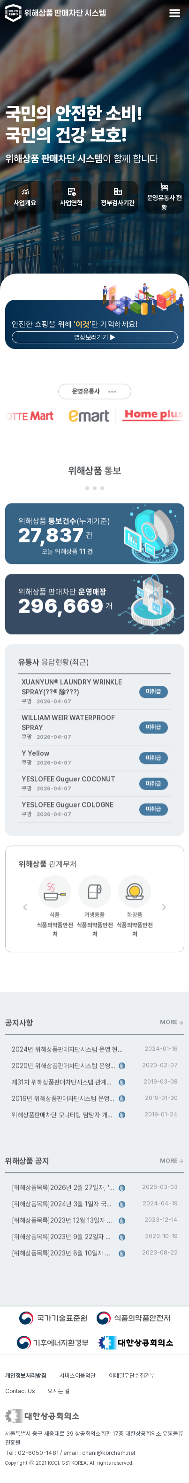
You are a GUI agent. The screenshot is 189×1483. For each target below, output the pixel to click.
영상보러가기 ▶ (94, 337)
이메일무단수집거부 (132, 1375)
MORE (172, 1025)
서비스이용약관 (78, 1375)
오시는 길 (59, 1390)
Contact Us (20, 1390)
